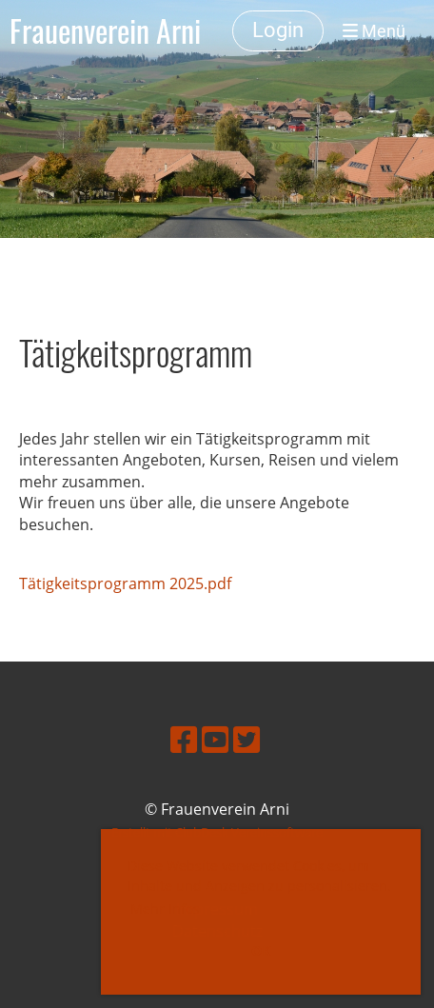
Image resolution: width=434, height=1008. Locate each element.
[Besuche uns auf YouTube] (215, 739)
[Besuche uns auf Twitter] (246, 739)
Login (278, 30)
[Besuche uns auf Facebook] (183, 739)
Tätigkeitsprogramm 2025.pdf (125, 583)
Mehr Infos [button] (165, 908)
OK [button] (260, 950)
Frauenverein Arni (105, 31)
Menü (374, 31)
